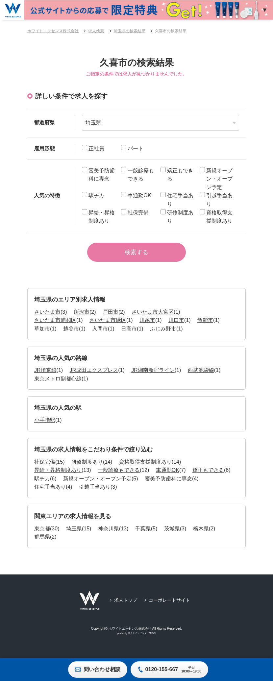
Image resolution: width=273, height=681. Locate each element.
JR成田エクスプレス (94, 376)
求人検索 (96, 31)
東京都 (42, 534)
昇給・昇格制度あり (58, 476)
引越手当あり (95, 493)
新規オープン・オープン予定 (97, 484)
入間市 (100, 334)
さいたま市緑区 (107, 326)
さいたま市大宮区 (153, 317)
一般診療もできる (119, 476)
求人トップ (125, 606)
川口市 (176, 326)
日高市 (129, 334)
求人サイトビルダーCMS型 (142, 639)
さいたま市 (47, 317)
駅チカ (42, 484)
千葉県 (143, 534)
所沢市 (81, 317)
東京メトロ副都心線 (58, 384)
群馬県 (42, 543)
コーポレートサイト (169, 606)
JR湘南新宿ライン (153, 376)
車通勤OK (167, 476)
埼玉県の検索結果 (129, 31)
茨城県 (172, 534)
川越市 (147, 326)
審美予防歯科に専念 (168, 484)
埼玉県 (74, 534)
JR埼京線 (45, 376)
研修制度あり (87, 467)
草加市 (42, 334)
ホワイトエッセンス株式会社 (53, 31)
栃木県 (201, 534)
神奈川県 (108, 534)
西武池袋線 (201, 376)
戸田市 (110, 317)
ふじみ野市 (163, 334)
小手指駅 (44, 426)
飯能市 (205, 326)
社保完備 (44, 467)
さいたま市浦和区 (55, 326)
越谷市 (71, 334)
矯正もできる (208, 476)
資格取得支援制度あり (145, 467)
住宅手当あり (50, 493)
